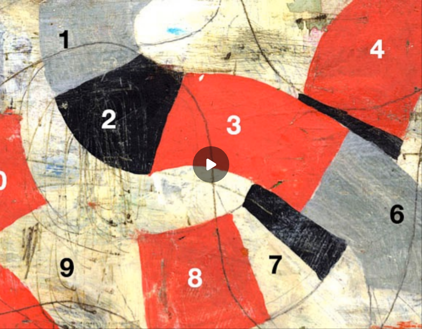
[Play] (211, 164)
